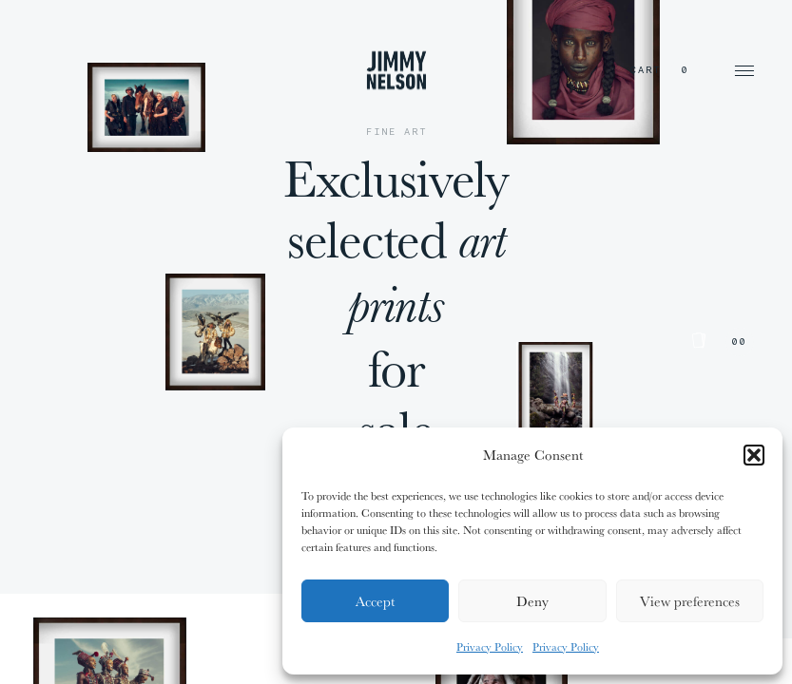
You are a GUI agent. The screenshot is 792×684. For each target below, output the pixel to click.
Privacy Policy (489, 646)
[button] (753, 455)
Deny (532, 601)
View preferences (690, 601)
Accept (375, 601)
